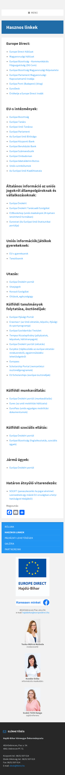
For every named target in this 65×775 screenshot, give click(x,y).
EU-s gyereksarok (18, 253)
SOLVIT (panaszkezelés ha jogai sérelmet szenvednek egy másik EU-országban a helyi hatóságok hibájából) (32, 494)
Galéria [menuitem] (9, 543)
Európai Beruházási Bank (22, 146)
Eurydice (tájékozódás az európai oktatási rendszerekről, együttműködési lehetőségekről (31, 352)
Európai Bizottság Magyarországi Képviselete (34, 70)
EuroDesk (14, 88)
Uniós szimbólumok (20, 165)
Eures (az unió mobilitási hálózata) (28, 403)
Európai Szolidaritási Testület (25, 330)
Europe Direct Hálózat (21, 51)
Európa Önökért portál (21, 281)
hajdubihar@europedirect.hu (35, 612)
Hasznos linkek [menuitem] (14, 532)
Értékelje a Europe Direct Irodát (26, 93)
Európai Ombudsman (20, 156)
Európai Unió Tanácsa (20, 126)
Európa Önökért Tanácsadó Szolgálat (29, 208)
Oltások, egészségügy (21, 296)
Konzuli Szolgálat (19, 291)
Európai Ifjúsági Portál (21, 316)
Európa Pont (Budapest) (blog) (26, 83)
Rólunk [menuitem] (9, 526)
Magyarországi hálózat (21, 56)
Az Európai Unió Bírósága (22, 136)
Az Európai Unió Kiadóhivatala (25, 170)
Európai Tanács (17, 121)
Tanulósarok (16, 258)
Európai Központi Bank (21, 141)
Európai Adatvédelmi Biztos (24, 160)
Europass (14, 361)
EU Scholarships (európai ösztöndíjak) (29, 375)
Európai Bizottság (19, 116)
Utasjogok (15, 286)
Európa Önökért (18, 203)
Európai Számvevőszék (21, 151)
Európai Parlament (19, 131)
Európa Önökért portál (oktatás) (27, 344)
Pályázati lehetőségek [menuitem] (19, 537)
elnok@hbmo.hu (17, 765)
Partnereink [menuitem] (13, 549)
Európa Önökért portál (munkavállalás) (30, 398)
